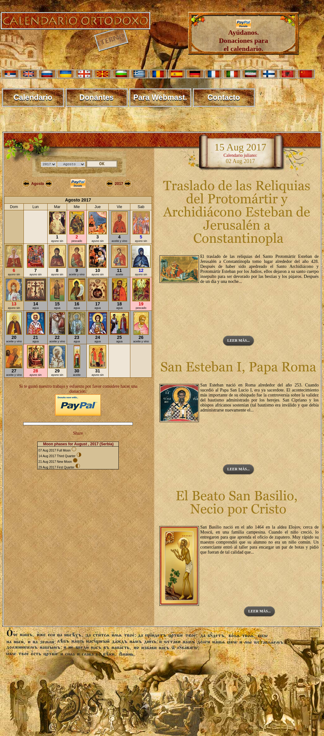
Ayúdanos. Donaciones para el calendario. (243, 37)
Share (78, 433)
